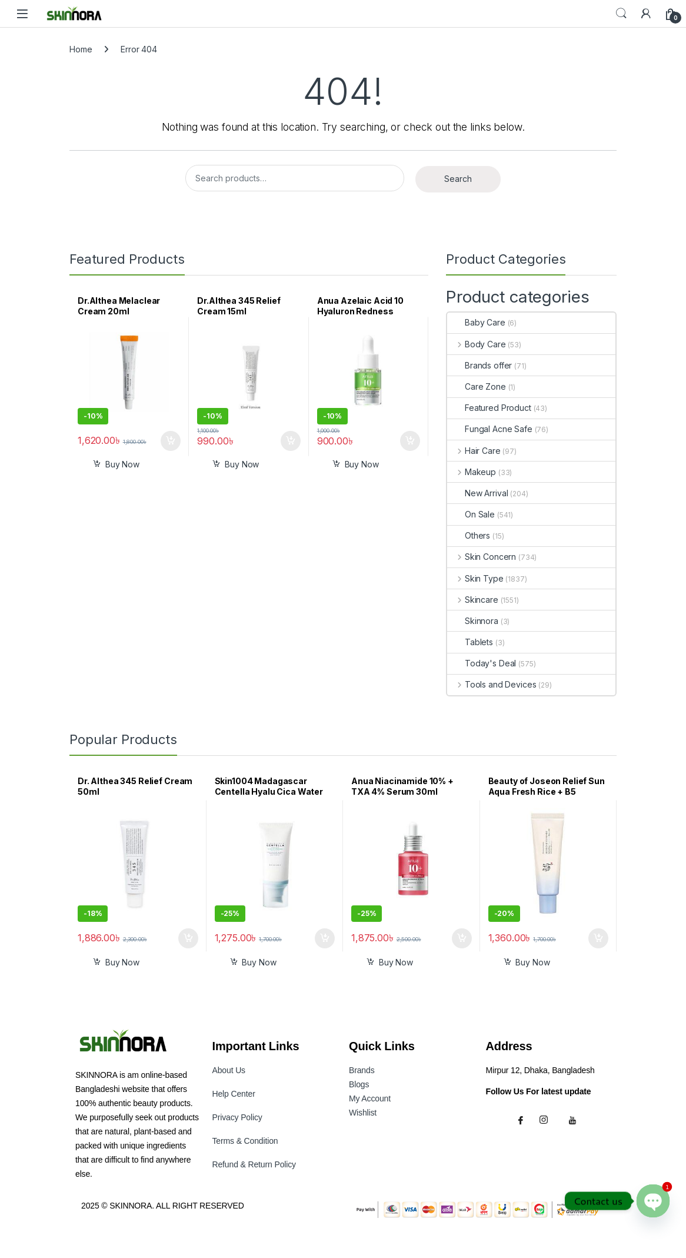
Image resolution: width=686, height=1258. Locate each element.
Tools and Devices (491, 684)
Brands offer (479, 365)
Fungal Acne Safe (489, 429)
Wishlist (363, 1112)
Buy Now (122, 464)
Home (80, 49)
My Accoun (370, 1098)
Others (468, 535)
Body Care (476, 344)
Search (621, 13)
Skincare (472, 600)
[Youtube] (574, 1119)
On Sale (471, 514)
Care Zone (476, 386)
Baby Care (476, 322)
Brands (362, 1070)
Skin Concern (481, 557)
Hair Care (474, 451)
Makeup (471, 472)
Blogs (359, 1084)
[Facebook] (522, 1119)
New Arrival (477, 493)
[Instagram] (548, 1119)
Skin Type (475, 578)
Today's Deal (481, 663)
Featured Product (489, 408)
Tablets (470, 642)
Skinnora (472, 621)
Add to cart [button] (171, 441)
